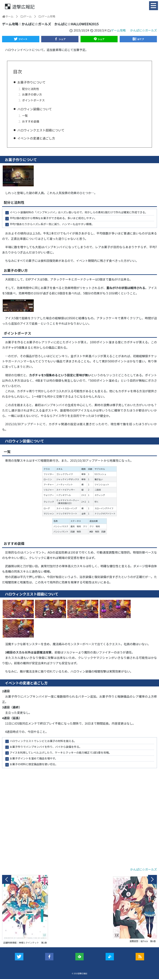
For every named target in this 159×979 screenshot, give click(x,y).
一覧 (25, 115)
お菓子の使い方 (32, 94)
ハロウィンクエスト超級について (40, 130)
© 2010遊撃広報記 (79, 973)
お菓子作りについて (31, 82)
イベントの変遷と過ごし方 (36, 138)
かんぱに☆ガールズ (143, 30)
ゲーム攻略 (118, 30)
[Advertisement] (79, 818)
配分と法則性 (30, 89)
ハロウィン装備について (34, 109)
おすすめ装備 (30, 121)
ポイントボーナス (33, 100)
